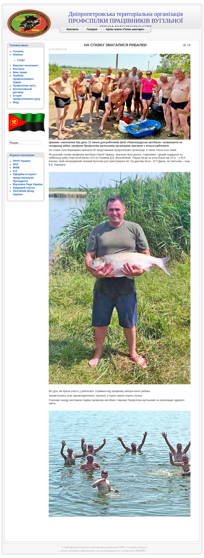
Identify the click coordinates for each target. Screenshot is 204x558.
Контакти (72, 29)
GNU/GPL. (140, 550)
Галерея (92, 29)
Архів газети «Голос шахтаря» (125, 29)
